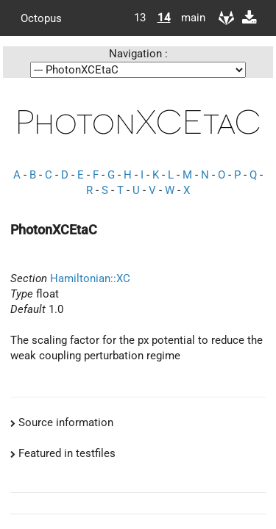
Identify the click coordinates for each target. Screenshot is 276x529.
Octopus (41, 17)
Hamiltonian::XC (90, 278)
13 (140, 17)
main (187, 17)
